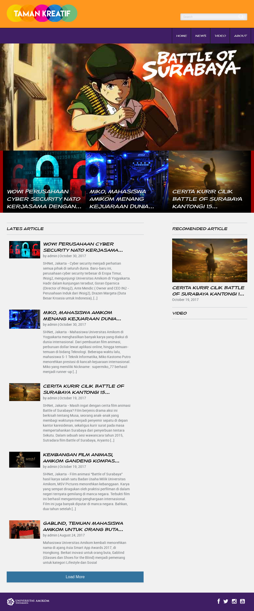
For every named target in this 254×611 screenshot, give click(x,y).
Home (181, 36)
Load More (75, 577)
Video (220, 36)
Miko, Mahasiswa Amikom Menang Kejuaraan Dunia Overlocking (79, 318)
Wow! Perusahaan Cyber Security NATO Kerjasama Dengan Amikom (80, 250)
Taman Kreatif (44, 13)
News (200, 36)
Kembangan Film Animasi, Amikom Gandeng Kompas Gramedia (79, 461)
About (240, 36)
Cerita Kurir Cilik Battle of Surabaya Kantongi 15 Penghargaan (83, 392)
